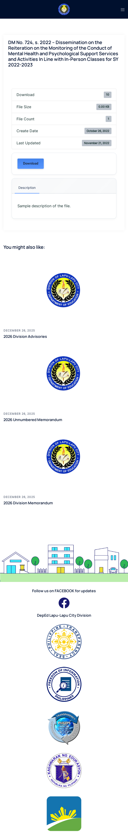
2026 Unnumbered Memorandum (32, 419)
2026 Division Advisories (25, 336)
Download (30, 164)
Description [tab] (27, 188)
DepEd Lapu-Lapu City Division (64, 615)
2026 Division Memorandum (28, 502)
